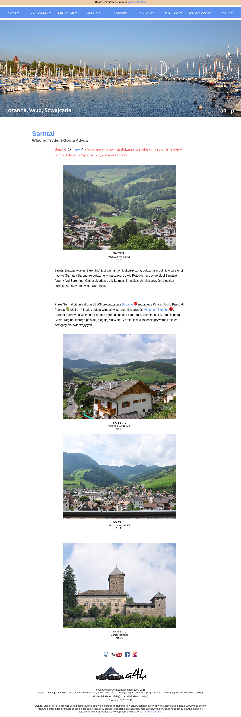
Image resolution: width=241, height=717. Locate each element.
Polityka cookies (152, 711)
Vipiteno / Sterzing (156, 309)
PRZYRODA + (173, 12)
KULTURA (120, 12)
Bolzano (127, 304)
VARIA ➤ (227, 12)
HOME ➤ (13, 12)
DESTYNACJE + (67, 12)
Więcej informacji (136, 2)
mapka (77, 149)
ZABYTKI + (94, 12)
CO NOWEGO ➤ (41, 12)
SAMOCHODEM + (200, 12)
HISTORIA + (147, 12)
